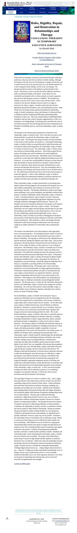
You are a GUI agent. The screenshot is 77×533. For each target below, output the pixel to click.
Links (32, 512)
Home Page (19, 510)
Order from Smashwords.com (46, 53)
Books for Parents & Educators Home (47, 71)
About (23, 510)
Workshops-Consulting (48, 510)
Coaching (39, 510)
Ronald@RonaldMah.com (63, 521)
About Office (45, 512)
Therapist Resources (26, 512)
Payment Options (53, 512)
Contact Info (38, 512)
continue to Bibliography (22, 464)
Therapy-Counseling (31, 510)
